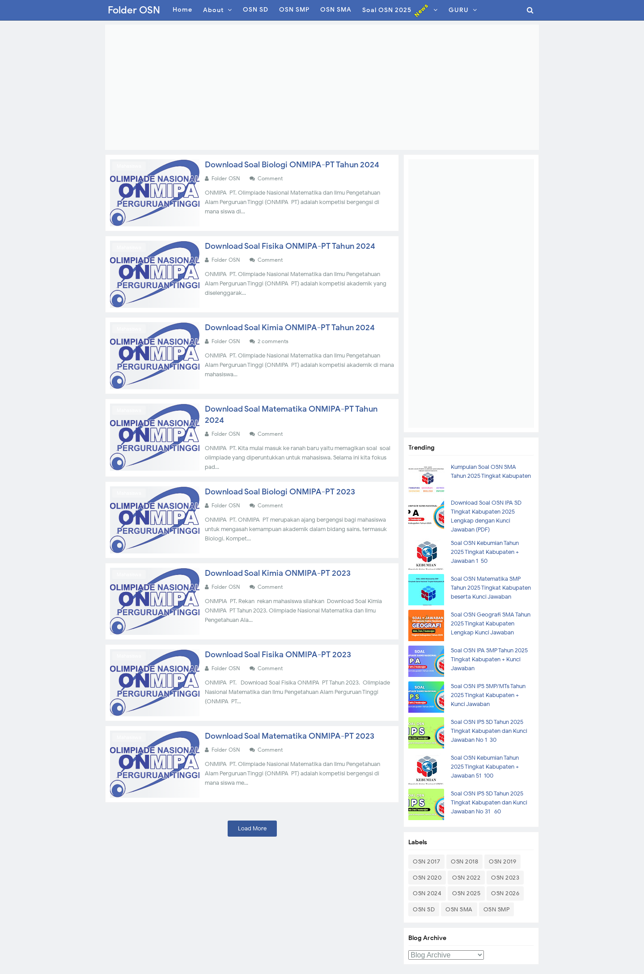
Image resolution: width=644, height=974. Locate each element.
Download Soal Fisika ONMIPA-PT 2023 (278, 654)
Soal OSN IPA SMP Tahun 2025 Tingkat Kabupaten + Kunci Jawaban (489, 659)
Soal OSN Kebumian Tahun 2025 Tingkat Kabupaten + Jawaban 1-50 (485, 552)
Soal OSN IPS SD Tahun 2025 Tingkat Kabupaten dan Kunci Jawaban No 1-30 (489, 731)
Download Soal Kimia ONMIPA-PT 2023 (278, 573)
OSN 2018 (464, 861)
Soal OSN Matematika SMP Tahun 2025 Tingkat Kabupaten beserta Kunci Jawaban (491, 587)
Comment (271, 178)
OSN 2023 (505, 877)
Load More (252, 828)
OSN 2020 (427, 877)
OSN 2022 (466, 877)
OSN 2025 (466, 893)
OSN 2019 (502, 861)
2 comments (274, 341)
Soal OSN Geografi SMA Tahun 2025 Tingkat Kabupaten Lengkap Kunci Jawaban (490, 623)
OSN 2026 (505, 893)
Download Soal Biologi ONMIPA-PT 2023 (280, 492)
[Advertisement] (322, 87)
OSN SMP (496, 909)
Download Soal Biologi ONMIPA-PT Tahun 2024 (292, 165)
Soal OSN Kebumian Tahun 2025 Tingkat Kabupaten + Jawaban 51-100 (485, 766)
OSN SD (424, 909)
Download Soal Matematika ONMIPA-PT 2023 (289, 736)
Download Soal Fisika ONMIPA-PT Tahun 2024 (290, 246)
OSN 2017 (426, 861)
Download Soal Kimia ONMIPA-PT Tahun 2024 (290, 327)
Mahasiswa (129, 166)
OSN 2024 (427, 893)
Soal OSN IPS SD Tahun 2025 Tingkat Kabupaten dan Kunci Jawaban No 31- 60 (489, 802)
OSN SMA (459, 909)
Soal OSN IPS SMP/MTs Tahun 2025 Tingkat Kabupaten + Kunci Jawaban (488, 695)
